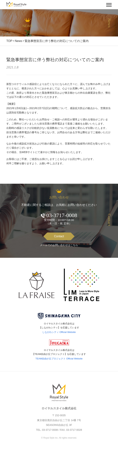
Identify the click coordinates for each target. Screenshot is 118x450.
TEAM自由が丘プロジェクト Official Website (59, 358)
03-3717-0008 (61, 215)
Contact (59, 236)
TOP (9, 40)
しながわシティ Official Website (59, 332)
